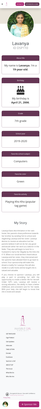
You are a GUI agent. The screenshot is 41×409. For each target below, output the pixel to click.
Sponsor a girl (32, 4)
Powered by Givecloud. (17, 395)
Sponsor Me (29, 404)
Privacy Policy (6, 397)
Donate (20, 4)
